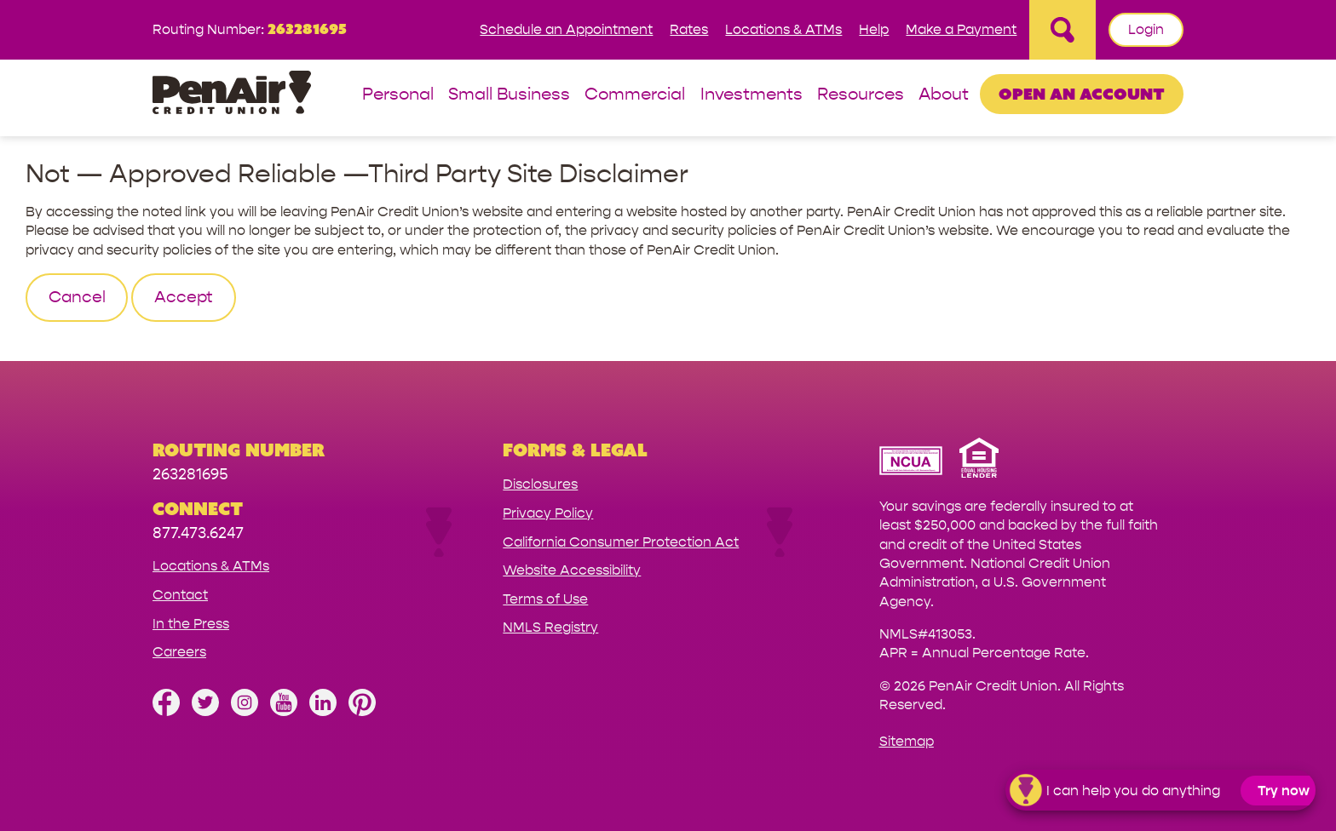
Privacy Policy (548, 513)
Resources (860, 95)
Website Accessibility (572, 570)
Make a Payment (961, 29)
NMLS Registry (550, 627)
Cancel (77, 297)
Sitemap (906, 741)
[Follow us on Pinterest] (362, 711)
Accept (183, 297)
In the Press (191, 624)
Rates (689, 29)
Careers (179, 652)
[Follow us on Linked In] (323, 711)
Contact (180, 595)
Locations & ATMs (783, 29)
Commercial (634, 95)
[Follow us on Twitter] (205, 711)
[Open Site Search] (1062, 30)
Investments (751, 95)
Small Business (509, 95)
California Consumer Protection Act (621, 542)
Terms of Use (545, 599)
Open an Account (1082, 93)
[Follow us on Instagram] (244, 711)
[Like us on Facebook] (166, 711)
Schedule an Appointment (566, 29)
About (943, 95)
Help (874, 29)
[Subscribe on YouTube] (283, 711)
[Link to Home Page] (232, 95)
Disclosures (540, 484)
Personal (398, 95)
